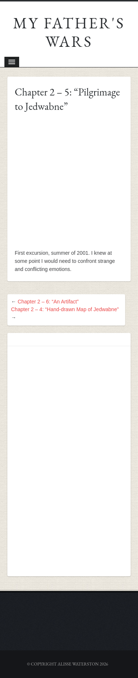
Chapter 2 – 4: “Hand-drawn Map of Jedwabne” (65, 309)
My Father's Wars (69, 32)
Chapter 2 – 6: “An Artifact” (48, 302)
